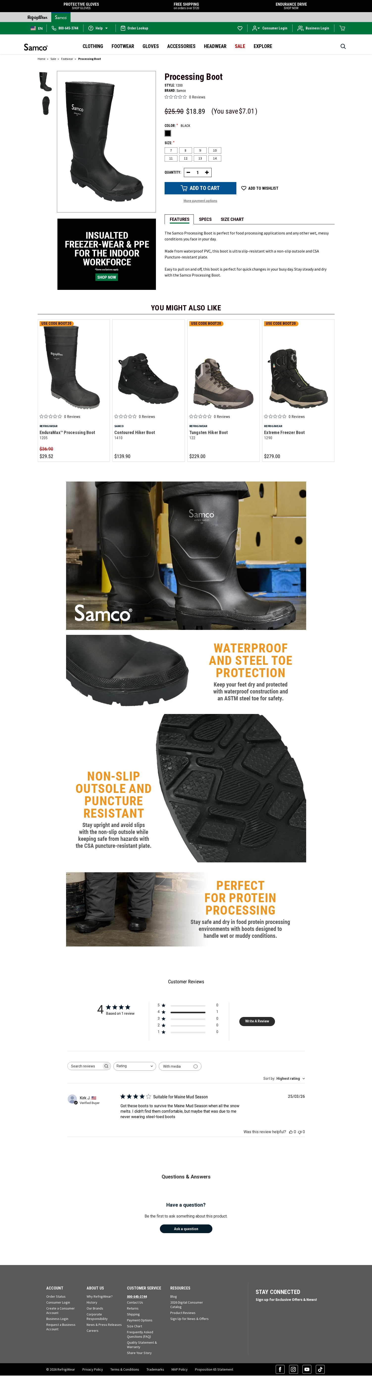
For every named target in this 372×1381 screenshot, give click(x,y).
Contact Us (135, 1302)
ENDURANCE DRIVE (291, 6)
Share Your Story (139, 1353)
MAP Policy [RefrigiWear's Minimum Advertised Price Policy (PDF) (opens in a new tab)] (180, 1369)
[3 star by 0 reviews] (188, 1020)
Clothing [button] (93, 46)
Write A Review (257, 1021)
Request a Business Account (60, 1327)
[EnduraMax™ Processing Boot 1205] (74, 367)
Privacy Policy (92, 1369)
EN (37, 28)
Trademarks (155, 1369)
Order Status (56, 1296)
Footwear (123, 46)
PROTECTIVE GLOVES (81, 6)
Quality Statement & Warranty (142, 1344)
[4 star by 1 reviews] (188, 1013)
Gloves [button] (151, 46)
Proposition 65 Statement (214, 1369)
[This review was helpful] (291, 1132)
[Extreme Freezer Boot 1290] (298, 367)
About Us (95, 1288)
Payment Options (139, 1320)
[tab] (179, 219)
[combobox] (37, 28)
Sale (240, 46)
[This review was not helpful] (299, 1132)
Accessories (181, 46)
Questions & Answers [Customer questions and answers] (186, 1177)
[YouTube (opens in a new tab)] (306, 1369)
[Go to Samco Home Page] (61, 17)
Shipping (133, 1314)
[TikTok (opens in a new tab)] (320, 1369)
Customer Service (144, 1288)
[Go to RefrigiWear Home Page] (37, 17)
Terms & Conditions (124, 1369)
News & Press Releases (104, 1325)
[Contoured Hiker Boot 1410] (148, 367)
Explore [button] (263, 46)
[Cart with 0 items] (342, 28)
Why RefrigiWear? (100, 1296)
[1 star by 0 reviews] (188, 1033)
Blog (173, 1296)
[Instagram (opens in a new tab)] (293, 1369)
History (92, 1302)
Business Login (57, 1319)
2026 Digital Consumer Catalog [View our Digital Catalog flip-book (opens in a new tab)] (186, 1304)
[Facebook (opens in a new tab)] (280, 1369)
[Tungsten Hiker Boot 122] (223, 367)
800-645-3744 (137, 1296)
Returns (133, 1308)
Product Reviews (183, 1313)
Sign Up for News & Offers (189, 1319)
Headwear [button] (215, 46)
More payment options (200, 200)
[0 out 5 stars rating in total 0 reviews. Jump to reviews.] (185, 97)
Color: (178, 125)
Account (54, 1288)
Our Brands (95, 1308)
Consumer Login (58, 1302)
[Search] (343, 48)
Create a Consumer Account (60, 1310)
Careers (93, 1331)
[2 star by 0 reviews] (188, 1026)
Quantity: (173, 172)
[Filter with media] (180, 1066)
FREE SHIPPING (186, 6)
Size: (170, 142)
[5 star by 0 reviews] (188, 1006)
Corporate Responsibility (97, 1316)
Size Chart (134, 1326)
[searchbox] (85, 1066)
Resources (180, 1288)
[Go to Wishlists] (240, 28)
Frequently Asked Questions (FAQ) (140, 1334)
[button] (99, 28)
